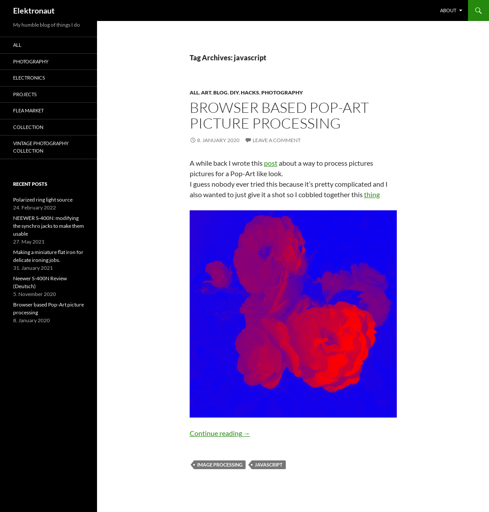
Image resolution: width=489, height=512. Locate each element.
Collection (28, 127)
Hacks (250, 92)
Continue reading (220, 433)
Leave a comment (277, 140)
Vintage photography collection (41, 146)
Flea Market (28, 110)
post (270, 163)
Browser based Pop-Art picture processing (279, 115)
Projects (25, 94)
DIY (234, 92)
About (448, 10)
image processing (220, 464)
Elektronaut (34, 10)
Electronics (29, 77)
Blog (220, 92)
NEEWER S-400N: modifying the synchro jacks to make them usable (48, 226)
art (206, 92)
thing (372, 194)
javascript (269, 464)
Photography (282, 92)
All (194, 92)
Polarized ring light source (43, 199)
